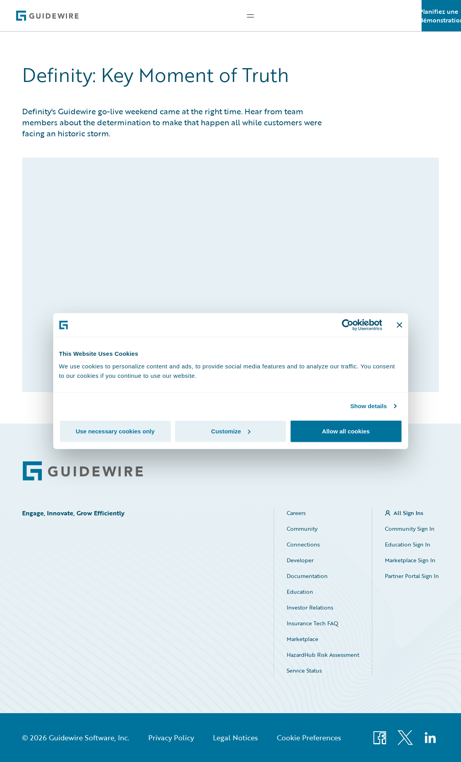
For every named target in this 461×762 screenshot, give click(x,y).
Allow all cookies (346, 430)
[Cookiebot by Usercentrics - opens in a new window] (347, 325)
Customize (230, 430)
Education (300, 591)
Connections (303, 544)
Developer (300, 560)
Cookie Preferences (309, 737)
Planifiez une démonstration (441, 16)
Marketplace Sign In (410, 560)
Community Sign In (410, 528)
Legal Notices (235, 737)
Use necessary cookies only (115, 430)
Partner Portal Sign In (412, 576)
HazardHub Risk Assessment (323, 654)
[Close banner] (399, 325)
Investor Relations (310, 607)
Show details (368, 406)
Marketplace (302, 639)
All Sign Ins (408, 513)
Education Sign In (407, 544)
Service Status (304, 670)
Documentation (307, 576)
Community (302, 528)
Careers (296, 513)
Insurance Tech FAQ (312, 623)
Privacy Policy (171, 737)
